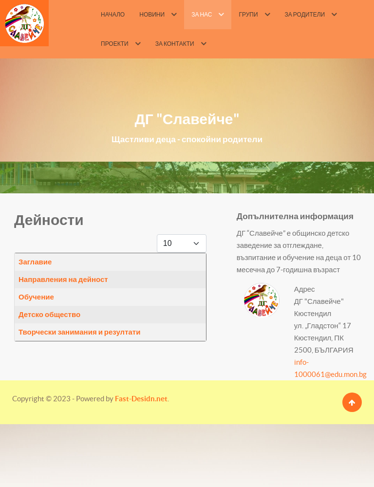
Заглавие (35, 262)
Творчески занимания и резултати (79, 332)
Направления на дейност (63, 279)
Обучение (36, 297)
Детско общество (49, 314)
